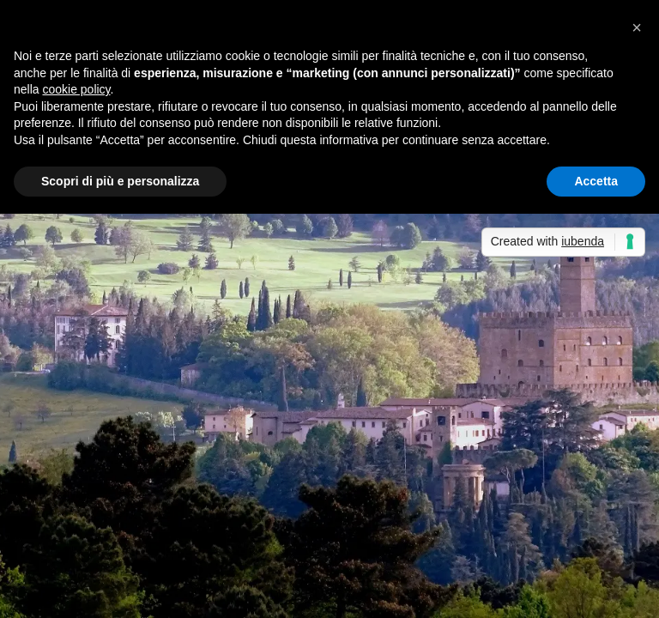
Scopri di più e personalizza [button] (120, 181)
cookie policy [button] (76, 89)
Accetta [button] (596, 181)
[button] (636, 27)
